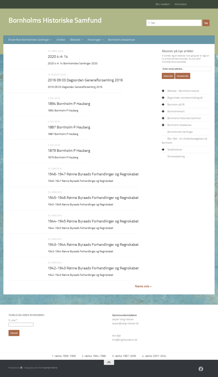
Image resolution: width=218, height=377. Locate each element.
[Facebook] (201, 369)
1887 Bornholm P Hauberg (69, 127)
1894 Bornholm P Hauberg (69, 104)
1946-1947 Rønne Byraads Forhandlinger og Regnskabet (93, 174)
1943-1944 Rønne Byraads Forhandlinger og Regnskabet (93, 244)
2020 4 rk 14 (58, 56)
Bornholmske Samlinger (180, 131)
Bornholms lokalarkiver (121, 39)
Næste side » (143, 286)
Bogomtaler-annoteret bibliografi (185, 97)
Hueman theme (49, 367)
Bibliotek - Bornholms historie (183, 90)
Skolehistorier (174, 149)
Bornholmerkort (175, 111)
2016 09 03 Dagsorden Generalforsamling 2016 (85, 80)
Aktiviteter (181, 4)
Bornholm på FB (175, 104)
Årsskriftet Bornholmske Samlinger (28, 39)
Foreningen (94, 39)
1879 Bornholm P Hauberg (69, 150)
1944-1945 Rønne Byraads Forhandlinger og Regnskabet (93, 221)
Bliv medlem (163, 4)
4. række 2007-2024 (154, 356)
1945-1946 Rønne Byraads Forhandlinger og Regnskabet (93, 197)
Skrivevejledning (176, 156)
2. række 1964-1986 (94, 356)
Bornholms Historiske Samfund (55, 20)
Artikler (61, 39)
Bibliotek (75, 39)
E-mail (13, 320)
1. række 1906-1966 (64, 356)
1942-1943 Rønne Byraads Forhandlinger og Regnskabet (93, 268)
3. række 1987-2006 (124, 356)
